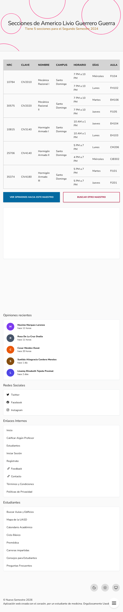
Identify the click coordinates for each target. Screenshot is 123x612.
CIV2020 (26, 106)
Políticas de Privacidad (19, 492)
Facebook (14, 402)
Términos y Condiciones (20, 484)
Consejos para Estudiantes (22, 558)
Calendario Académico (19, 527)
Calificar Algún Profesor (20, 438)
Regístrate (13, 461)
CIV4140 (26, 153)
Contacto (14, 476)
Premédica (13, 542)
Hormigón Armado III (44, 176)
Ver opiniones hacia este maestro (31, 197)
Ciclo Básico (13, 535)
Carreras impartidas (18, 550)
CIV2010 (26, 82)
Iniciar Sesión (14, 453)
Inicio (9, 430)
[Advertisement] (61, 233)
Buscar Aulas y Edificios (20, 512)
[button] (114, 603)
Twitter (13, 395)
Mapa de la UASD (17, 519)
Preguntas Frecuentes (19, 566)
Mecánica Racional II (43, 105)
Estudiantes (13, 445)
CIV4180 (26, 177)
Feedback (14, 469)
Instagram (15, 410)
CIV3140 (26, 129)
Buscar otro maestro (91, 197)
